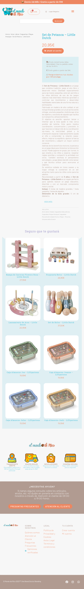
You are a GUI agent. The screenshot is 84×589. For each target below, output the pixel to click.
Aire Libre (15, 34)
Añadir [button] (22, 284)
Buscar (58, 21)
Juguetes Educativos (62, 212)
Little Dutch (51, 219)
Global (52, 212)
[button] (73, 11)
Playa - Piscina (65, 217)
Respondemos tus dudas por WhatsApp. (59, 76)
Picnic (57, 217)
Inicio (7, 34)
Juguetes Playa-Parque (50, 214)
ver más (48, 202)
